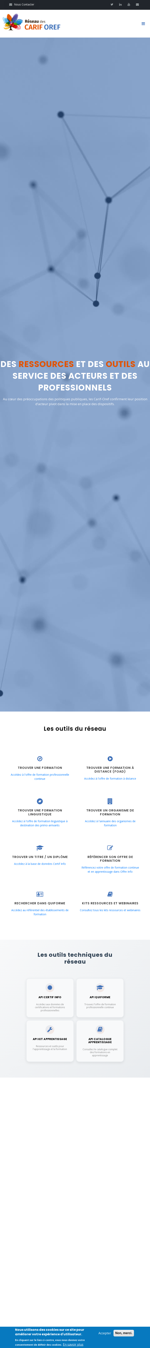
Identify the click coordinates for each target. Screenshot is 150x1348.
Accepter (104, 1333)
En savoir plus (73, 1344)
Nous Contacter (21, 4)
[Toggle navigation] (144, 24)
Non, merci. (123, 1333)
